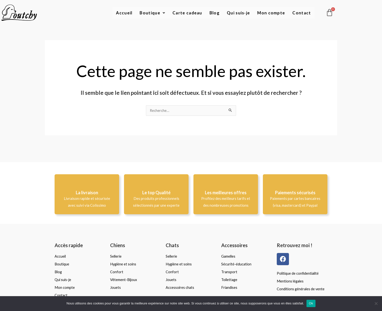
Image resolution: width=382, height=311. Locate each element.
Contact (301, 13)
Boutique (149, 13)
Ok (311, 303)
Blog (212, 13)
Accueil (120, 13)
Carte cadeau (184, 13)
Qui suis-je (237, 13)
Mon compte (271, 13)
